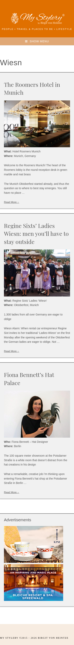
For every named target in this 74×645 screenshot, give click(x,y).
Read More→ (11, 202)
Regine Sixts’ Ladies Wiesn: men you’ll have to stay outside (36, 233)
